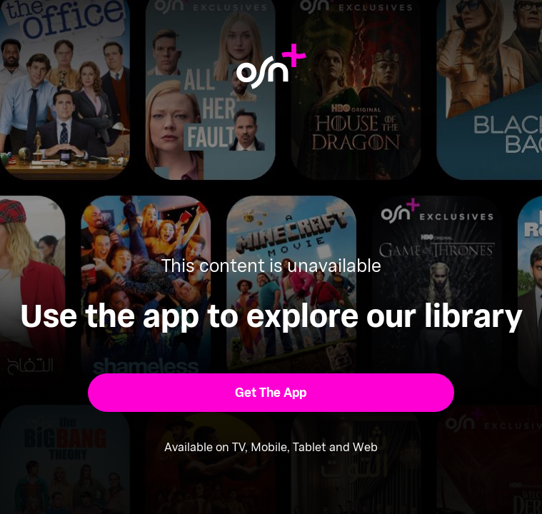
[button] (271, 392)
